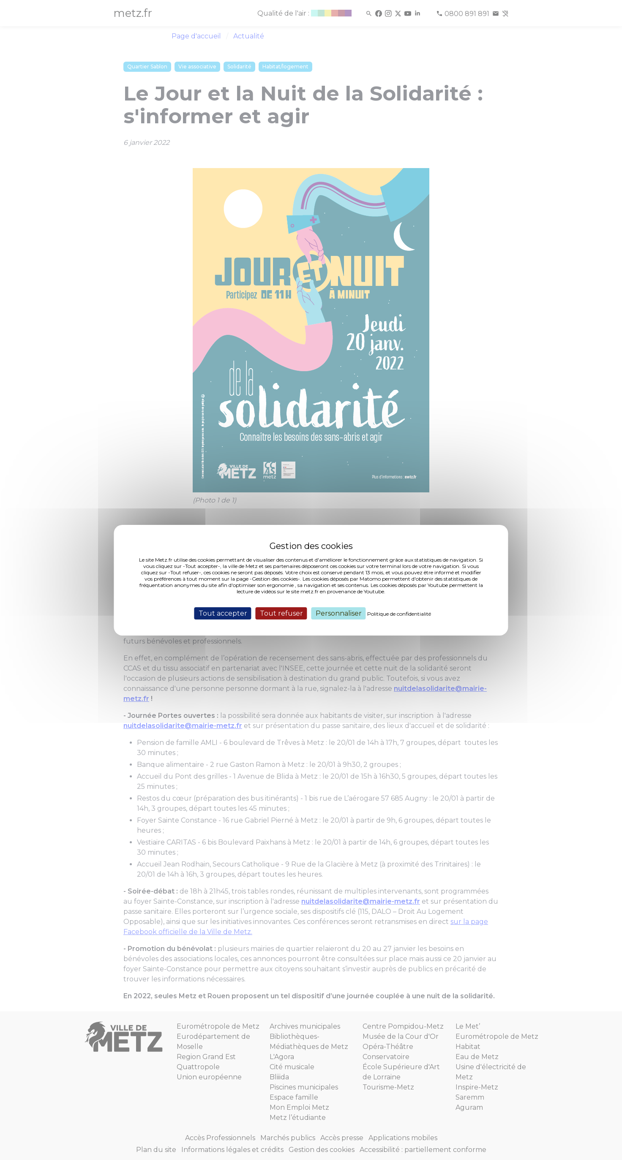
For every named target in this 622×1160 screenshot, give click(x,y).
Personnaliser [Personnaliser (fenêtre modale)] (339, 613)
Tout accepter (223, 613)
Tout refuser (281, 613)
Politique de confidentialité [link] (399, 613)
